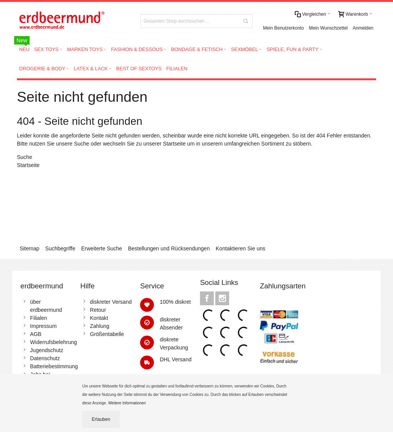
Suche (81, 144)
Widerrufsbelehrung (53, 342)
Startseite (174, 144)
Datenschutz (45, 358)
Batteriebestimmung (54, 366)
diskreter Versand (111, 302)
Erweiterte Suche (101, 248)
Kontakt (99, 318)
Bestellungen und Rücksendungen (169, 248)
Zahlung (99, 326)
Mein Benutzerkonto (283, 28)
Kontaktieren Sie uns (240, 248)
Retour (98, 310)
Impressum (43, 326)
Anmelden (363, 28)
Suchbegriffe (60, 248)
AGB (35, 334)
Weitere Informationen (127, 403)
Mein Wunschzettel (328, 28)
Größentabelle (107, 334)
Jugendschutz (46, 350)
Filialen (38, 318)
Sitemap (29, 248)
